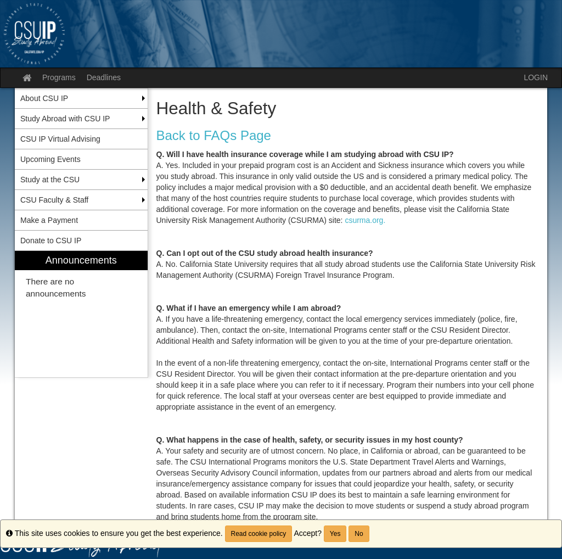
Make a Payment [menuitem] (49, 220)
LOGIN (536, 77)
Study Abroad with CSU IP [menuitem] (65, 118)
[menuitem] (81, 314)
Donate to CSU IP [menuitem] (50, 240)
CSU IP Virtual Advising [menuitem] (60, 139)
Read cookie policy (258, 534)
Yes (335, 534)
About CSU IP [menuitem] (44, 98)
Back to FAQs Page (213, 135)
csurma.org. (365, 220)
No (359, 534)
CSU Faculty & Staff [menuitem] (54, 199)
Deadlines (104, 77)
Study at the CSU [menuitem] (50, 179)
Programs (59, 77)
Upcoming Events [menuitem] (50, 159)
